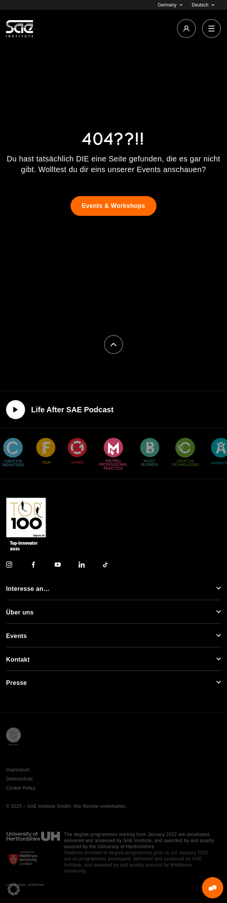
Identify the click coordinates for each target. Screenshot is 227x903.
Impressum (18, 769)
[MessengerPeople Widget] (212, 887)
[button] (13, 889)
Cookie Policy (21, 788)
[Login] (186, 28)
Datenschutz (19, 779)
